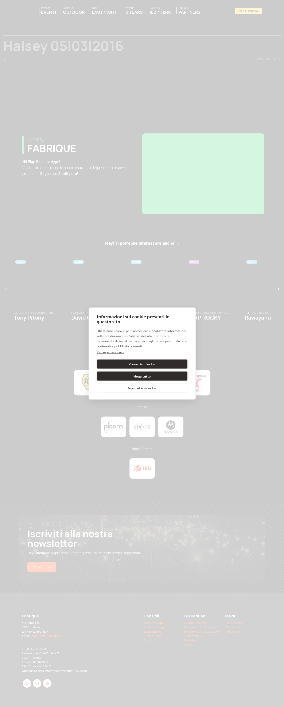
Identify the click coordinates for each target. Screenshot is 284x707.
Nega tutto (165, 370)
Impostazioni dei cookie (142, 382)
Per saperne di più (110, 358)
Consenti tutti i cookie (118, 370)
